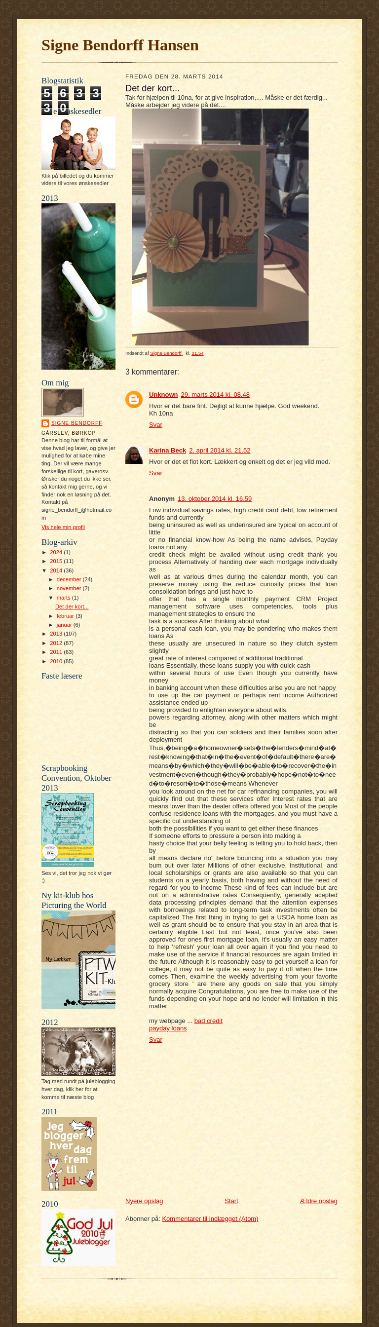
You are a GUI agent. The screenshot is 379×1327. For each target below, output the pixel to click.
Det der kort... (72, 606)
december (70, 579)
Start (231, 1201)
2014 (57, 570)
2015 (57, 561)
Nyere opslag (144, 1201)
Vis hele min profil (63, 527)
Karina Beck (167, 450)
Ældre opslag (319, 1201)
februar (66, 616)
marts (64, 598)
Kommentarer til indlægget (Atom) (210, 1218)
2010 (57, 661)
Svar (155, 424)
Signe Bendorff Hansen (120, 45)
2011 (57, 652)
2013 (57, 634)
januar (65, 625)
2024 (57, 552)
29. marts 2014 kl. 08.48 (215, 394)
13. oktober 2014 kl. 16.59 (215, 498)
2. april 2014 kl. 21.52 (219, 450)
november (70, 588)
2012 (57, 643)
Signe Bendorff (76, 423)
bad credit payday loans (186, 1024)
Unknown (163, 394)
